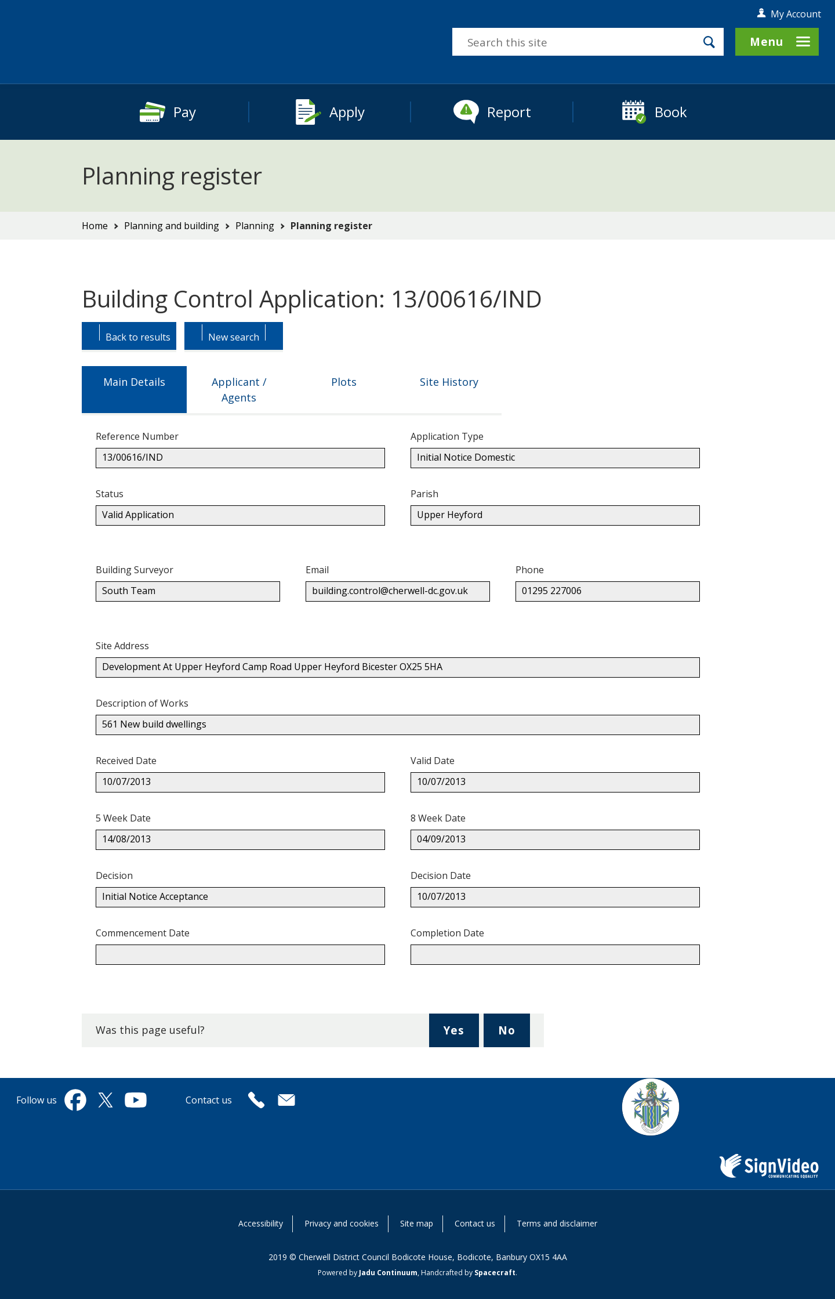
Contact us (475, 1223)
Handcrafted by (468, 1273)
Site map (416, 1223)
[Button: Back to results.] (129, 337)
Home (95, 225)
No (514, 1034)
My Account (796, 14)
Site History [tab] (449, 382)
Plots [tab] (344, 382)
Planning (254, 225)
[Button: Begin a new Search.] (233, 337)
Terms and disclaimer (557, 1223)
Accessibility (260, 1223)
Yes (461, 1034)
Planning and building (171, 225)
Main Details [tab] (134, 382)
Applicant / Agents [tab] (239, 389)
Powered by (368, 1273)
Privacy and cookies (341, 1223)
